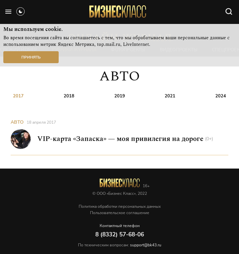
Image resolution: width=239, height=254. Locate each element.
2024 (220, 96)
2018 (69, 96)
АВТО (17, 122)
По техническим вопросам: (119, 245)
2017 (18, 96)
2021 (170, 96)
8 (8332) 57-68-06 (119, 234)
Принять (31, 57)
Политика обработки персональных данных (120, 206)
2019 (119, 96)
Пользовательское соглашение (119, 212)
